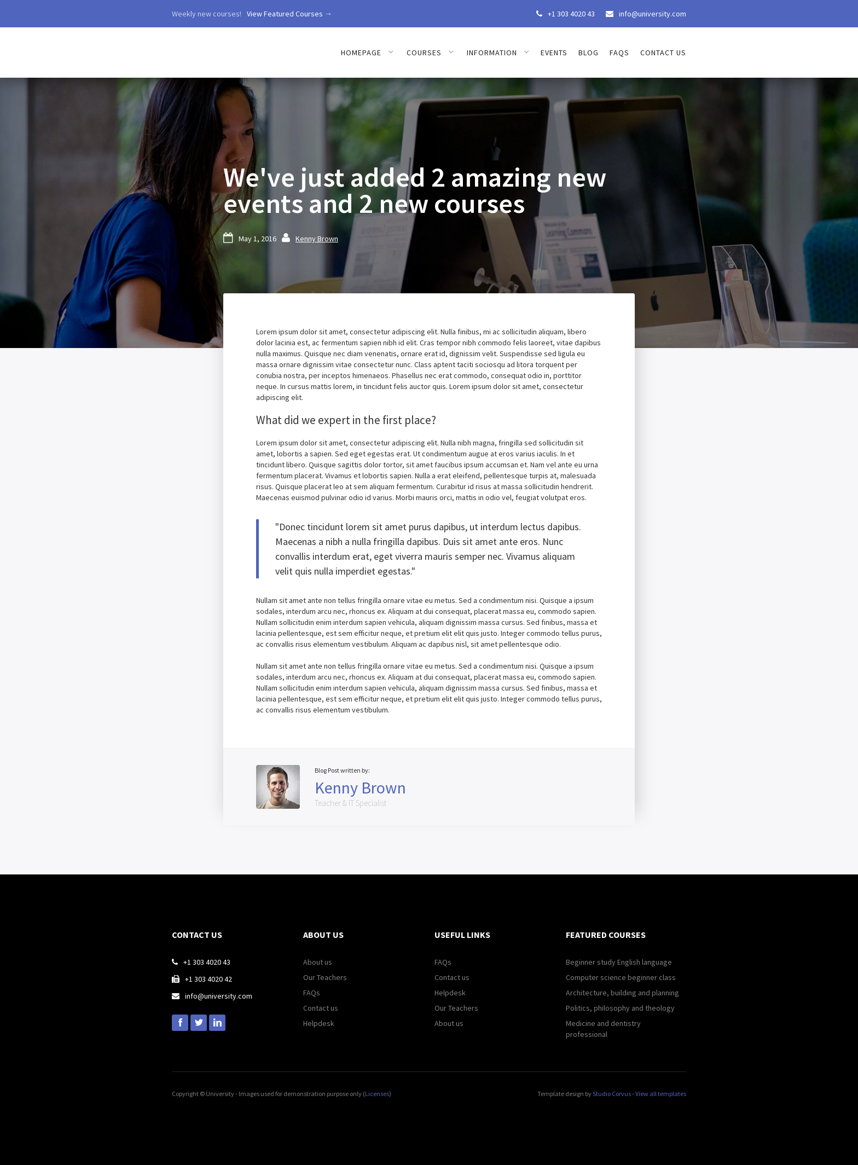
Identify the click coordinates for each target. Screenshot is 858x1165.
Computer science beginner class (621, 977)
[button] (367, 52)
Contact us (663, 52)
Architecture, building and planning (622, 993)
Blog (588, 52)
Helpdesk (318, 1023)
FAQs (619, 52)
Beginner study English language (619, 962)
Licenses (377, 1093)
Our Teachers (325, 977)
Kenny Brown (316, 239)
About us (317, 962)
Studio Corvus (612, 1093)
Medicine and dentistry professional (603, 1028)
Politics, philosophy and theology (620, 1008)
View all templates (660, 1093)
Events (554, 52)
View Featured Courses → (289, 14)
